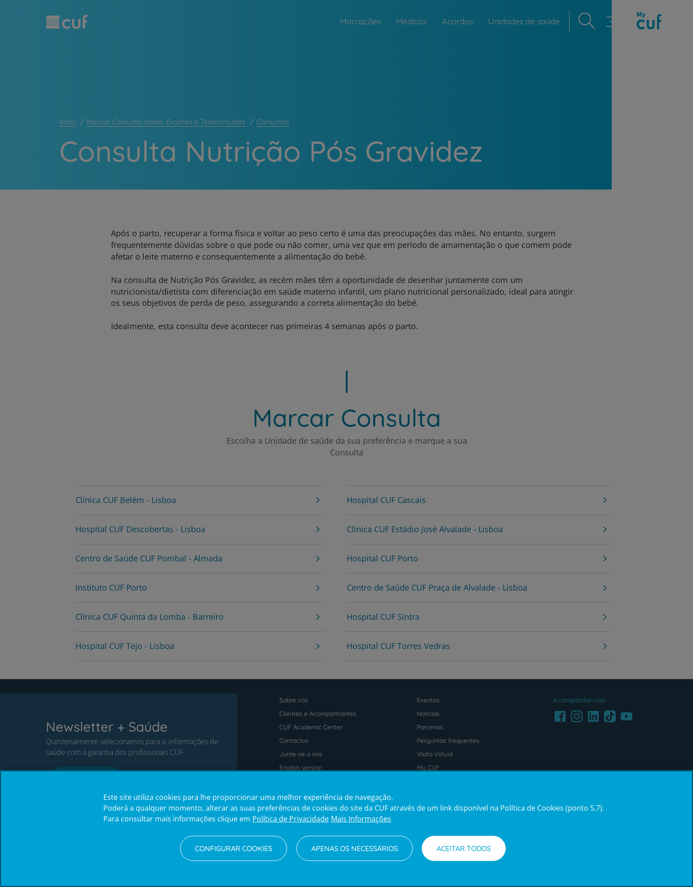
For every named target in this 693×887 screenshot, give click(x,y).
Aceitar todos (464, 848)
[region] (346, 828)
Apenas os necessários (354, 848)
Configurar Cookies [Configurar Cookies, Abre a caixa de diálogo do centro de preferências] (233, 848)
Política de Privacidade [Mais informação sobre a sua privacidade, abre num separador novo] (290, 819)
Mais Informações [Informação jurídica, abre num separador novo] (361, 819)
